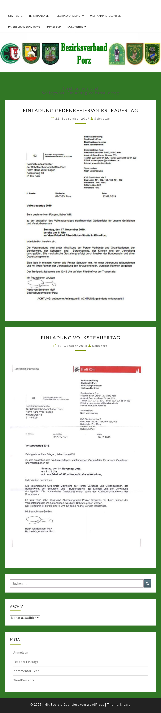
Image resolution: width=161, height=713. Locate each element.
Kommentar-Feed (26, 671)
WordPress (95, 704)
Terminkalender (39, 16)
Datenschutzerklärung (24, 26)
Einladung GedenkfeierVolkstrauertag (80, 110)
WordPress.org (24, 680)
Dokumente (75, 26)
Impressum (54, 26)
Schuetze (102, 118)
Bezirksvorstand (68, 16)
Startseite (15, 16)
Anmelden (20, 652)
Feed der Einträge (26, 662)
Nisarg (125, 704)
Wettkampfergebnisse (105, 16)
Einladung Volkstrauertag (80, 337)
